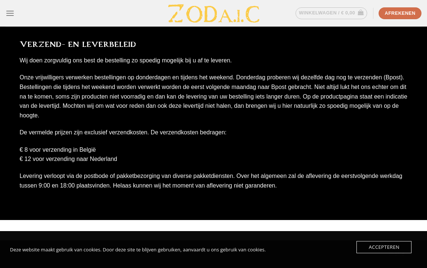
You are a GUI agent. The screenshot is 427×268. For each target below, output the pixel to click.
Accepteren (384, 247)
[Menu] (10, 13)
